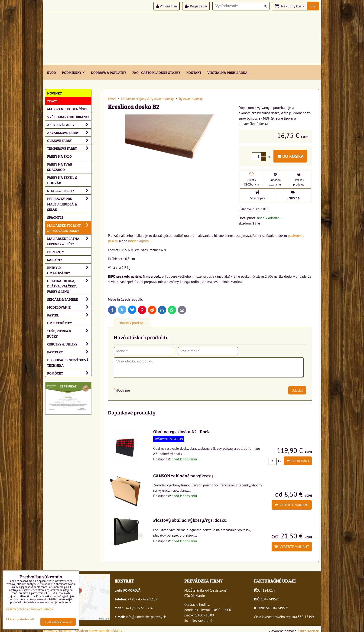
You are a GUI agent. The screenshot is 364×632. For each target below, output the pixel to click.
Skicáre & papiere (69, 299)
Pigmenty (55, 251)
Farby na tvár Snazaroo (59, 167)
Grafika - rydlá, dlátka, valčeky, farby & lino (69, 286)
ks (275, 461)
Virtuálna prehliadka (227, 72)
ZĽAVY (52, 100)
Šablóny (54, 259)
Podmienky (73, 72)
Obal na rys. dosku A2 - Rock (181, 431)
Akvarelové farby (69, 132)
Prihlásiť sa (166, 6)
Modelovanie (69, 307)
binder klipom (138, 240)
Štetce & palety (69, 190)
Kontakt (193, 72)
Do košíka (290, 156)
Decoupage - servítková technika (68, 362)
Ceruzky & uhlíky (69, 344)
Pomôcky (69, 373)
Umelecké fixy (59, 322)
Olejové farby (69, 140)
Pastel (69, 315)
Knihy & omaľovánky (69, 270)
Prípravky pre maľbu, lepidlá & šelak (69, 204)
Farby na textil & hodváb (62, 180)
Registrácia (196, 6)
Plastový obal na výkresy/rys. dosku (190, 520)
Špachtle (55, 217)
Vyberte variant (291, 504)
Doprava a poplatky (108, 72)
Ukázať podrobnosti (20, 619)
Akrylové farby (69, 124)
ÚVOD (51, 72)
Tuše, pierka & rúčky (69, 333)
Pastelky (69, 352)
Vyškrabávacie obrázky (68, 116)
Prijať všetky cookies (58, 622)
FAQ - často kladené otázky (156, 72)
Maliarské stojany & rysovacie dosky (69, 227)
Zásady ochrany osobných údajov (29, 609)
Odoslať (297, 390)
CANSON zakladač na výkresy (183, 475)
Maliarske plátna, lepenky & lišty (69, 241)
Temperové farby (69, 148)
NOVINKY (54, 93)
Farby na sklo (59, 156)
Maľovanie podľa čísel (67, 108)
